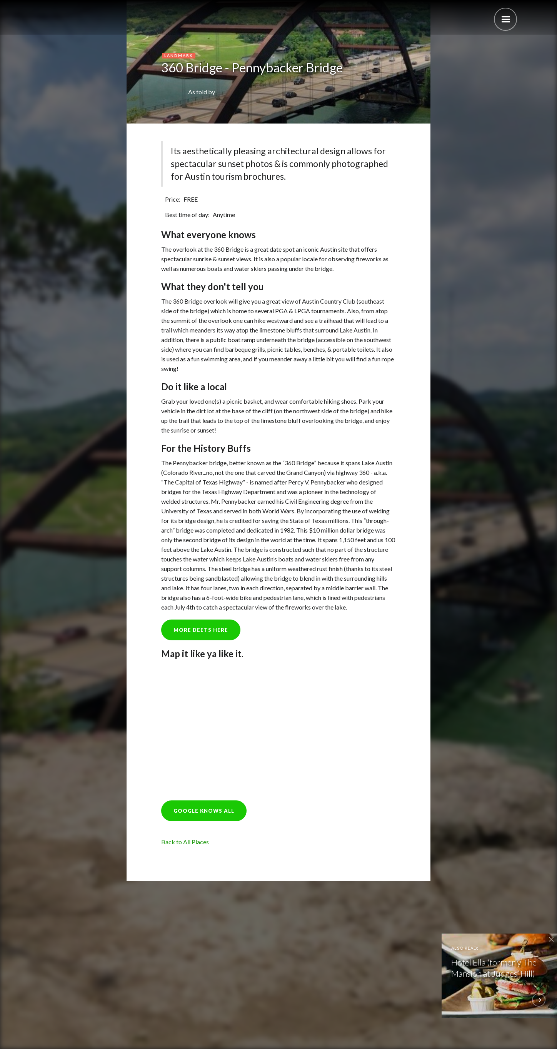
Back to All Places (185, 841)
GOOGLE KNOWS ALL (203, 811)
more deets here (200, 630)
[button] (505, 19)
